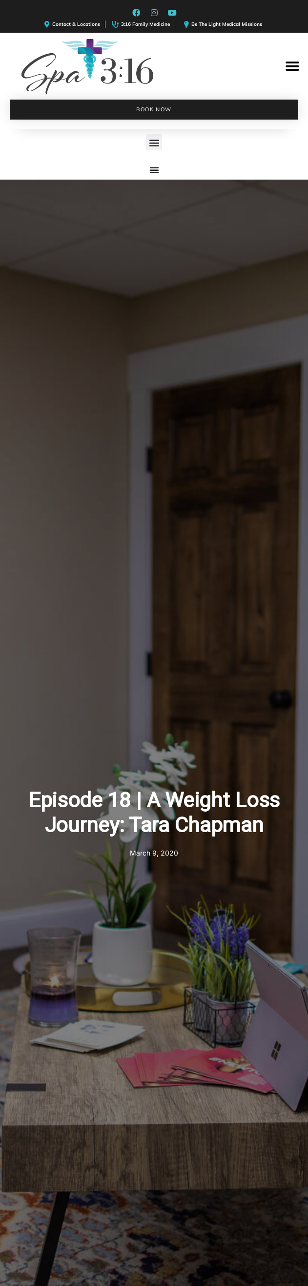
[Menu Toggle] (154, 170)
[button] (292, 67)
